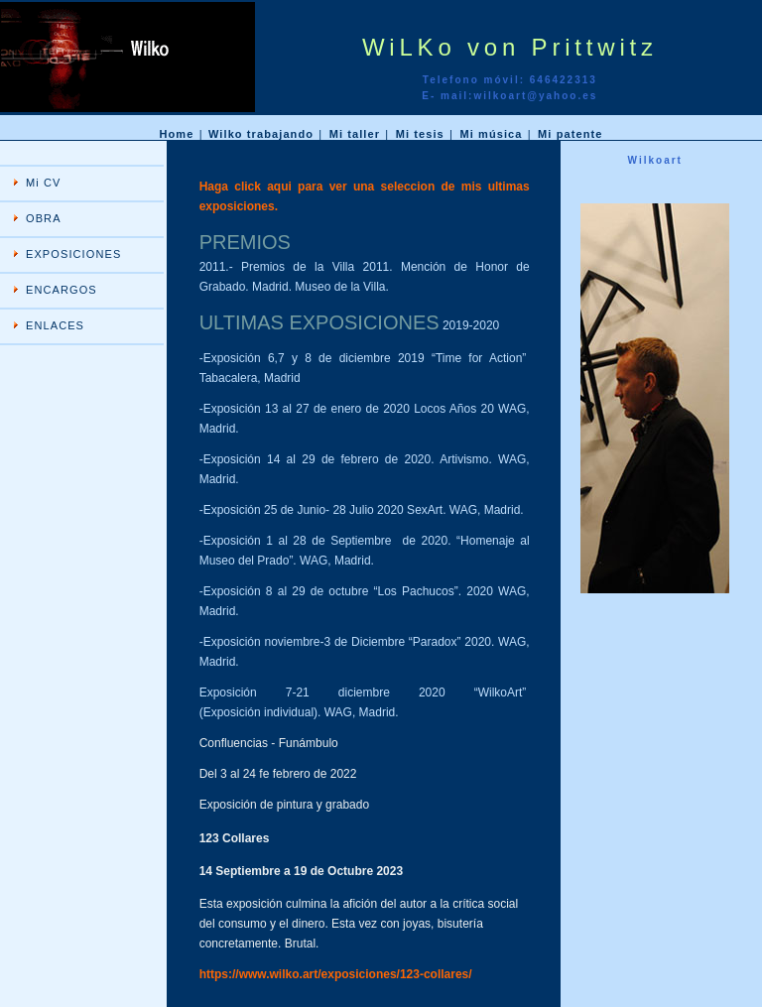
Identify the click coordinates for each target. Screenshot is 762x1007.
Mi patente (570, 134)
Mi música (490, 134)
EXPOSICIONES (73, 254)
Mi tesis (420, 134)
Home (176, 134)
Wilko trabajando (259, 134)
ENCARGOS (61, 290)
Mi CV (43, 183)
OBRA (44, 218)
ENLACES (55, 325)
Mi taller (354, 134)
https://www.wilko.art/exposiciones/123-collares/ (335, 974)
